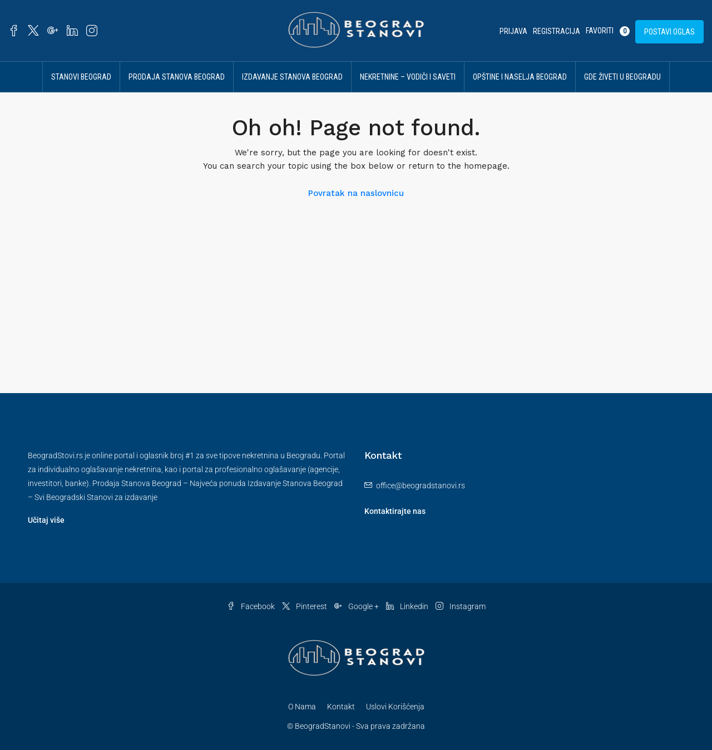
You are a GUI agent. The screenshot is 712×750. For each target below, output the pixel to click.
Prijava (513, 31)
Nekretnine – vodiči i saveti (408, 76)
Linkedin (408, 606)
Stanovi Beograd (81, 76)
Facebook (251, 606)
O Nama (302, 706)
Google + (357, 606)
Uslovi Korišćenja (395, 706)
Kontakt (341, 706)
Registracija (556, 31)
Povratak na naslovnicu (356, 193)
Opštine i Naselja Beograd (520, 76)
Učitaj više (46, 520)
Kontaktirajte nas (395, 511)
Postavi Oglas (669, 31)
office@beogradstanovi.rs (420, 485)
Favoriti (608, 31)
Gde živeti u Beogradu (622, 76)
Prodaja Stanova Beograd (176, 76)
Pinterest (305, 606)
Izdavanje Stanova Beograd (292, 76)
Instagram (461, 606)
